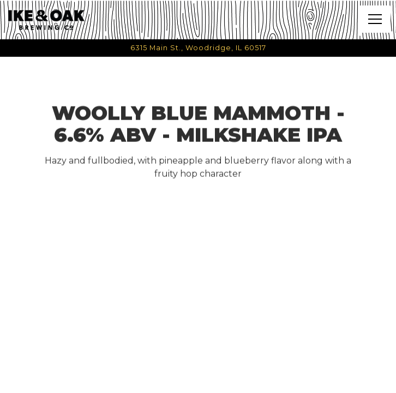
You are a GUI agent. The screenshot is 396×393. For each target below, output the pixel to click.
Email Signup (198, 380)
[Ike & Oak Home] (46, 19)
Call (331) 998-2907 (198, 356)
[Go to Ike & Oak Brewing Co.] (198, 48)
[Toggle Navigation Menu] (375, 19)
